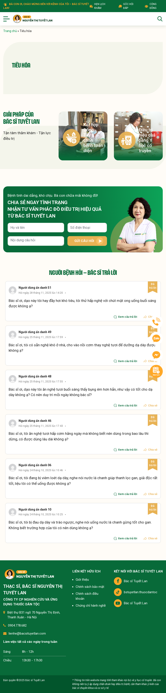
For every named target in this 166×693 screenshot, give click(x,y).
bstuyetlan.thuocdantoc (135, 592)
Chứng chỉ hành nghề (91, 606)
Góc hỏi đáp (125, 6)
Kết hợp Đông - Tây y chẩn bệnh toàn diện (83, 137)
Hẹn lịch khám (97, 6)
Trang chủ (10, 31)
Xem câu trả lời (125, 317)
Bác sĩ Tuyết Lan (130, 581)
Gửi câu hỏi (84, 241)
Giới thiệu (82, 580)
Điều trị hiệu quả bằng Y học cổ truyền (136, 140)
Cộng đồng (150, 6)
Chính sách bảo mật (90, 587)
